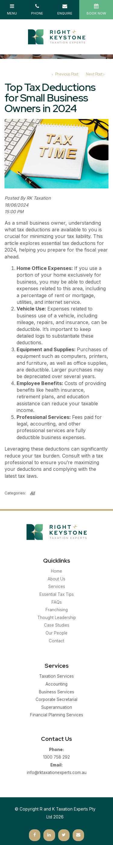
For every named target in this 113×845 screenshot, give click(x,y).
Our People (56, 633)
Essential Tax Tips (56, 594)
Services (56, 586)
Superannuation (56, 707)
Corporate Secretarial (56, 699)
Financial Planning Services (56, 714)
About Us (56, 579)
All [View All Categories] (32, 493)
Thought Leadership (56, 617)
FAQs (57, 602)
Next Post (94, 74)
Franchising (57, 609)
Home (56, 571)
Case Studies (56, 625)
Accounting (56, 684)
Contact (56, 640)
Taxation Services (56, 676)
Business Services (56, 691)
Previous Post (66, 74)
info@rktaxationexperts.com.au (56, 768)
